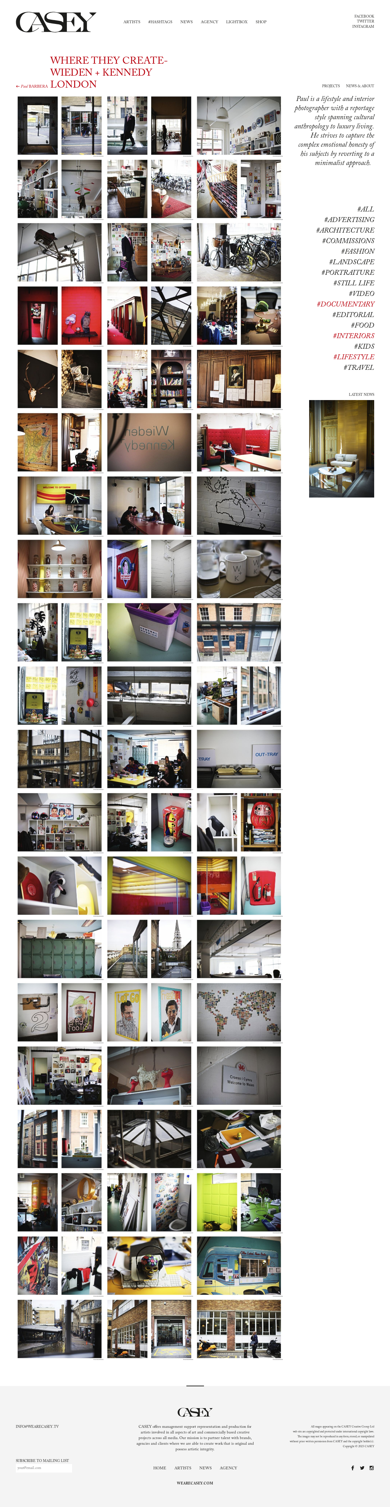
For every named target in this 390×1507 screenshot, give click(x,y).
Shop (261, 22)
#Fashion (357, 251)
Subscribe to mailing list (42, 1461)
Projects (331, 86)
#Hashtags (160, 22)
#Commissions (348, 241)
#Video (361, 294)
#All (365, 209)
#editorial (353, 315)
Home (159, 1468)
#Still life (353, 283)
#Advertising (349, 220)
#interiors (353, 336)
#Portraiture (347, 273)
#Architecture (345, 230)
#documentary (345, 304)
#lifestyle (353, 357)
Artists (131, 22)
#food (362, 325)
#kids (364, 346)
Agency (209, 22)
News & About (360, 86)
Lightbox (237, 22)
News (186, 22)
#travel (359, 368)
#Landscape (351, 262)
